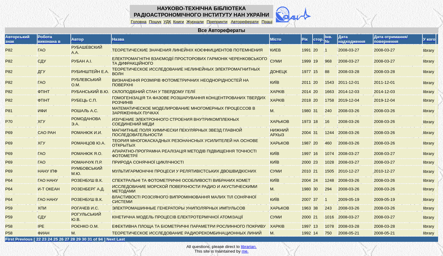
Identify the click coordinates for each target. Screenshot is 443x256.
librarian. (249, 246)
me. (245, 251)
